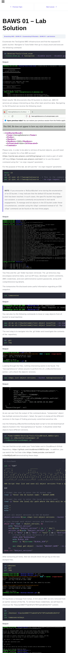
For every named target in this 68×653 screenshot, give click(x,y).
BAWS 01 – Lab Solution (47, 36)
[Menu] (3, 1)
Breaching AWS (9, 36)
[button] (64, 53)
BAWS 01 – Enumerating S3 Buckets (27, 36)
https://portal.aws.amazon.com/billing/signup (22, 156)
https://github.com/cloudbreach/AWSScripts (30, 449)
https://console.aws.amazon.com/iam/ (27, 159)
